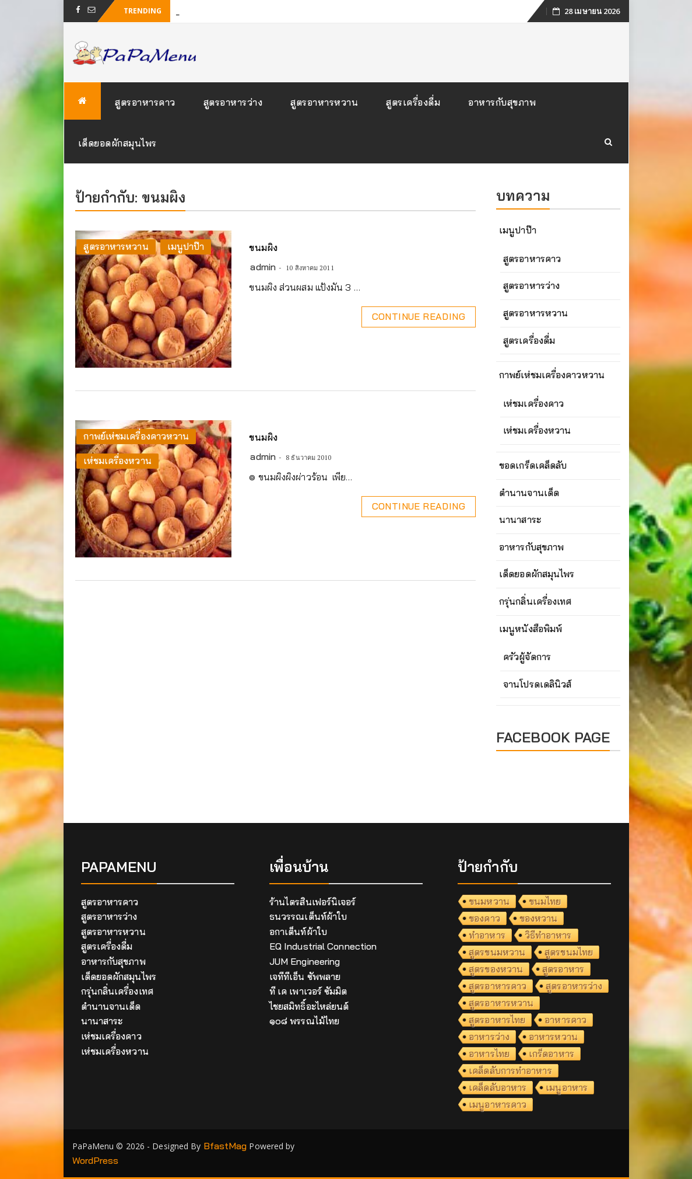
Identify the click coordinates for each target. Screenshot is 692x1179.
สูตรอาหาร (563, 969)
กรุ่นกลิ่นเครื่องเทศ (535, 601)
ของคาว (484, 918)
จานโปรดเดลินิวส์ (537, 684)
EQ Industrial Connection (323, 946)
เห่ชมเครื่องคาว (533, 403)
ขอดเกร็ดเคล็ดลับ (533, 465)
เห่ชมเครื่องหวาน (117, 460)
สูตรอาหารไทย (497, 1019)
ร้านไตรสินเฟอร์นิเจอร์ (312, 902)
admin (263, 267)
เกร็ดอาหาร (551, 1053)
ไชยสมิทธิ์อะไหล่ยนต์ (309, 1006)
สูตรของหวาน (496, 969)
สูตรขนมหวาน (497, 952)
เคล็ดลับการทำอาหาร (510, 1070)
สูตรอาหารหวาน (324, 102)
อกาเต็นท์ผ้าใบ (298, 931)
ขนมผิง (263, 247)
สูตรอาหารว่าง (233, 102)
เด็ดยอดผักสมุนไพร (117, 143)
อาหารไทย (489, 1053)
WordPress (95, 1160)
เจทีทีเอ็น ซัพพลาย (304, 976)
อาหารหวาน (553, 1036)
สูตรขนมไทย (569, 952)
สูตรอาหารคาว (145, 102)
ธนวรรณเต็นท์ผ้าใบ (308, 916)
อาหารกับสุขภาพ (502, 102)
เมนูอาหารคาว (497, 1104)
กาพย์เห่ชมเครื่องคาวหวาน (136, 436)
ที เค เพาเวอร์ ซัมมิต (308, 991)
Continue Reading (418, 316)
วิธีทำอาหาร (548, 935)
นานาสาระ (520, 519)
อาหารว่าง (489, 1036)
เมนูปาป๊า (186, 246)
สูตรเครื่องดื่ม (413, 102)
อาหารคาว (565, 1019)
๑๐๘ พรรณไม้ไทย (304, 1021)
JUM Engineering (304, 961)
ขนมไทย (545, 901)
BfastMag (225, 1146)
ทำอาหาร (487, 935)
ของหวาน (538, 918)
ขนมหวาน (489, 901)
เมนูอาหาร (567, 1087)
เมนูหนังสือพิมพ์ (530, 628)
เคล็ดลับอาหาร (497, 1087)
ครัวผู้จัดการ (527, 656)
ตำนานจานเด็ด (529, 492)
